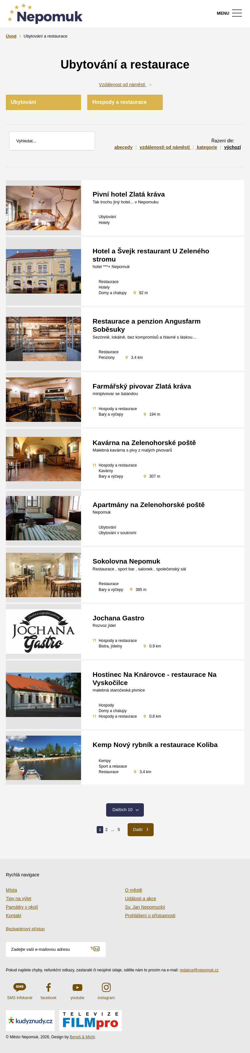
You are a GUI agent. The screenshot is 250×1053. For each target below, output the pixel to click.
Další (140, 829)
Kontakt (13, 915)
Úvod (11, 36)
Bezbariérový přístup (25, 928)
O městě (133, 890)
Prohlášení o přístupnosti (150, 915)
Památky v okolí (22, 907)
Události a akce (140, 898)
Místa (11, 890)
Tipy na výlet (18, 898)
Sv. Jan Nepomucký (145, 907)
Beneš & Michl (82, 1037)
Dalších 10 (126, 809)
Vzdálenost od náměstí (125, 84)
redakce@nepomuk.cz (199, 970)
